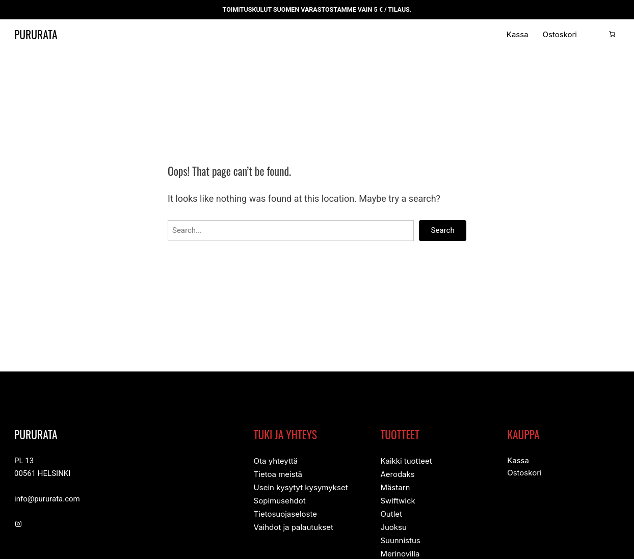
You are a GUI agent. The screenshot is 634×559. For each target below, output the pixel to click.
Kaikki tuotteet (406, 461)
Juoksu (393, 524)
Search (442, 230)
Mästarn (395, 486)
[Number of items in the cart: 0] (612, 34)
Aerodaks (397, 473)
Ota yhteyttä (276, 461)
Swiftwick (397, 499)
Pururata (42, 34)
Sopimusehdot (280, 499)
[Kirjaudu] (595, 34)
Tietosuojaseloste (285, 512)
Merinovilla (399, 550)
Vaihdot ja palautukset (293, 524)
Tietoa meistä (278, 473)
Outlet (391, 512)
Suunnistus (400, 537)
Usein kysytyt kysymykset (301, 486)
